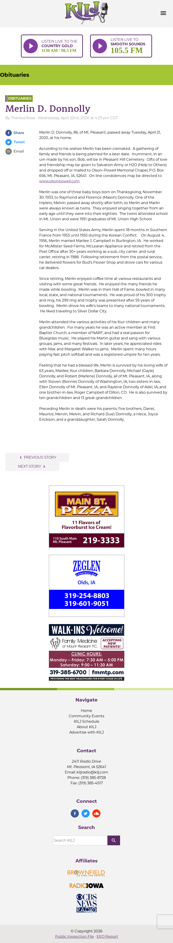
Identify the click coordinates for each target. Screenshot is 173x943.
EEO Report (107, 936)
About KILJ (86, 727)
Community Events (86, 716)
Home (86, 710)
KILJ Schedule (86, 721)
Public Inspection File (74, 936)
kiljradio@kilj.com (92, 772)
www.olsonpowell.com (59, 181)
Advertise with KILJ (86, 732)
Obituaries (14, 75)
